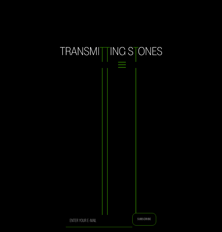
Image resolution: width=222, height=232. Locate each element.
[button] (111, 65)
